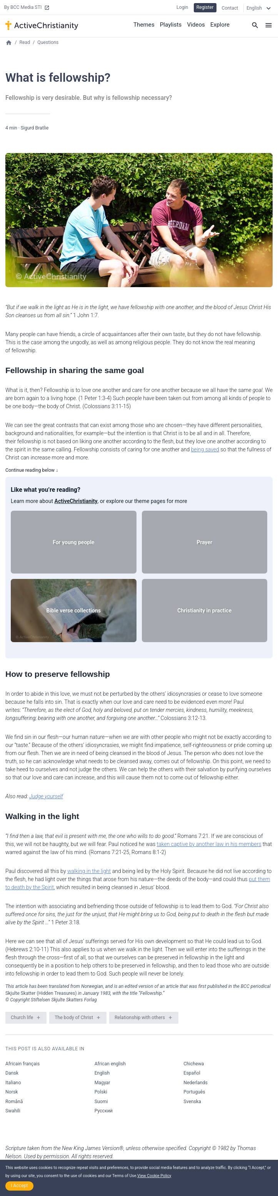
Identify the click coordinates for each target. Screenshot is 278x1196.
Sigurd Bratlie (35, 128)
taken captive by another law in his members (209, 844)
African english (110, 1063)
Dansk (11, 1073)
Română (14, 1101)
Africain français (22, 1063)
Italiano (13, 1082)
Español (191, 1073)
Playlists (175, 23)
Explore (221, 23)
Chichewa (193, 1063)
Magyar (102, 1082)
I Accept (19, 1185)
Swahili (12, 1111)
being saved (205, 449)
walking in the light (89, 871)
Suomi (101, 1101)
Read (25, 42)
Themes (149, 23)
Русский (104, 1111)
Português (194, 1092)
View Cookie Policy (154, 1175)
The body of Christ (74, 1017)
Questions (47, 42)
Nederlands (195, 1082)
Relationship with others (140, 1017)
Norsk (11, 1092)
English (102, 1073)
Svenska (192, 1101)
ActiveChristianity (76, 501)
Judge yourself (46, 796)
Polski (101, 1092)
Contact (230, 7)
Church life (22, 1017)
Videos (198, 23)
